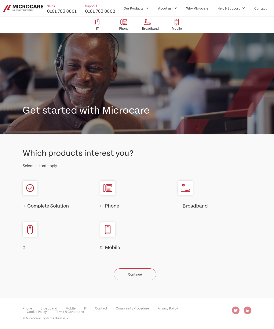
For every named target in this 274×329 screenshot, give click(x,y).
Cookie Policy (37, 311)
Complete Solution (48, 205)
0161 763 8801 (62, 10)
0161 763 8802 (100, 10)
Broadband (195, 205)
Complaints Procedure (132, 308)
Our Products (133, 8)
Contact (260, 8)
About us (165, 8)
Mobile (112, 247)
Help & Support (229, 8)
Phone (112, 205)
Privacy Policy (167, 308)
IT (29, 247)
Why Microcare (197, 8)
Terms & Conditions (69, 311)
